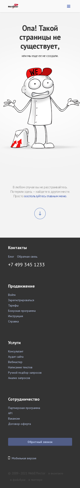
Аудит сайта (15, 357)
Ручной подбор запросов (25, 373)
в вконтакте (55, 473)
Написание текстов (20, 367)
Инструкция (15, 316)
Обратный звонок (40, 442)
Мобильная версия (24, 458)
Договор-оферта (19, 424)
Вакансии (14, 418)
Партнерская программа (24, 408)
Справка (13, 321)
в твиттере (35, 480)
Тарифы (13, 305)
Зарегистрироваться (21, 300)
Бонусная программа (22, 311)
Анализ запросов (19, 378)
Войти (12, 295)
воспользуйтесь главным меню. (45, 196)
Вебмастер (15, 362)
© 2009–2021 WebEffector (26, 473)
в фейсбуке (18, 480)
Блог (11, 256)
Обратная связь (27, 256)
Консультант (15, 351)
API (10, 413)
